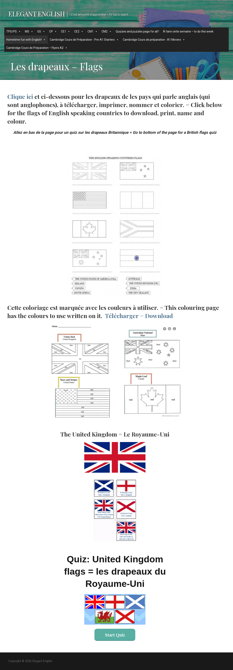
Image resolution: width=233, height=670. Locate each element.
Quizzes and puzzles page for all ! (137, 31)
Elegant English (36, 13)
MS (29, 31)
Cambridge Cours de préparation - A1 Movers (154, 40)
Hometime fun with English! (26, 40)
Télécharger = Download (139, 315)
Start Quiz (115, 635)
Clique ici (20, 96)
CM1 (93, 31)
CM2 (107, 31)
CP (53, 31)
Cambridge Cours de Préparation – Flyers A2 (37, 48)
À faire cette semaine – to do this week (188, 31)
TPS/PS (13, 31)
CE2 (78, 31)
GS (41, 31)
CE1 (65, 31)
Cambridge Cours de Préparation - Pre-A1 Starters (84, 40)
